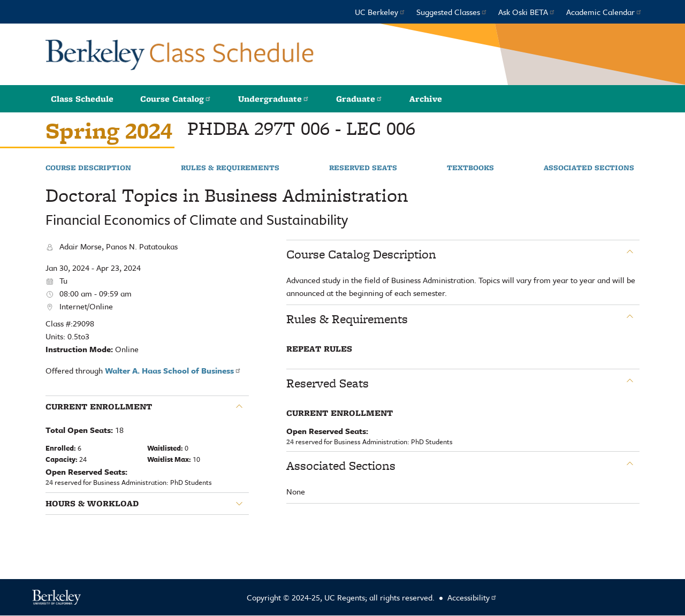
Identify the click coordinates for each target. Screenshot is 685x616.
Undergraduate (273, 98)
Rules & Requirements (230, 168)
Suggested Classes (452, 12)
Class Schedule (82, 98)
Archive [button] (425, 98)
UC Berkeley (380, 12)
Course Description (88, 168)
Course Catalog (175, 98)
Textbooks (470, 168)
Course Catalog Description (361, 254)
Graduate (359, 98)
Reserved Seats (363, 168)
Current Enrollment (98, 406)
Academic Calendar (604, 12)
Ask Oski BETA (526, 12)
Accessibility (472, 597)
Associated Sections (589, 168)
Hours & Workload (92, 503)
